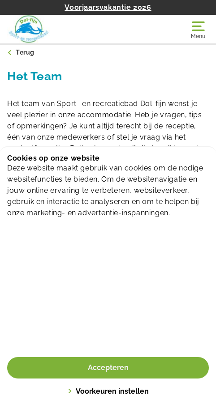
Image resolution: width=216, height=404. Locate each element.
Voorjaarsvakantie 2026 (108, 7)
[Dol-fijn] (57, 29)
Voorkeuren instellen (108, 391)
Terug (25, 52)
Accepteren (108, 367)
